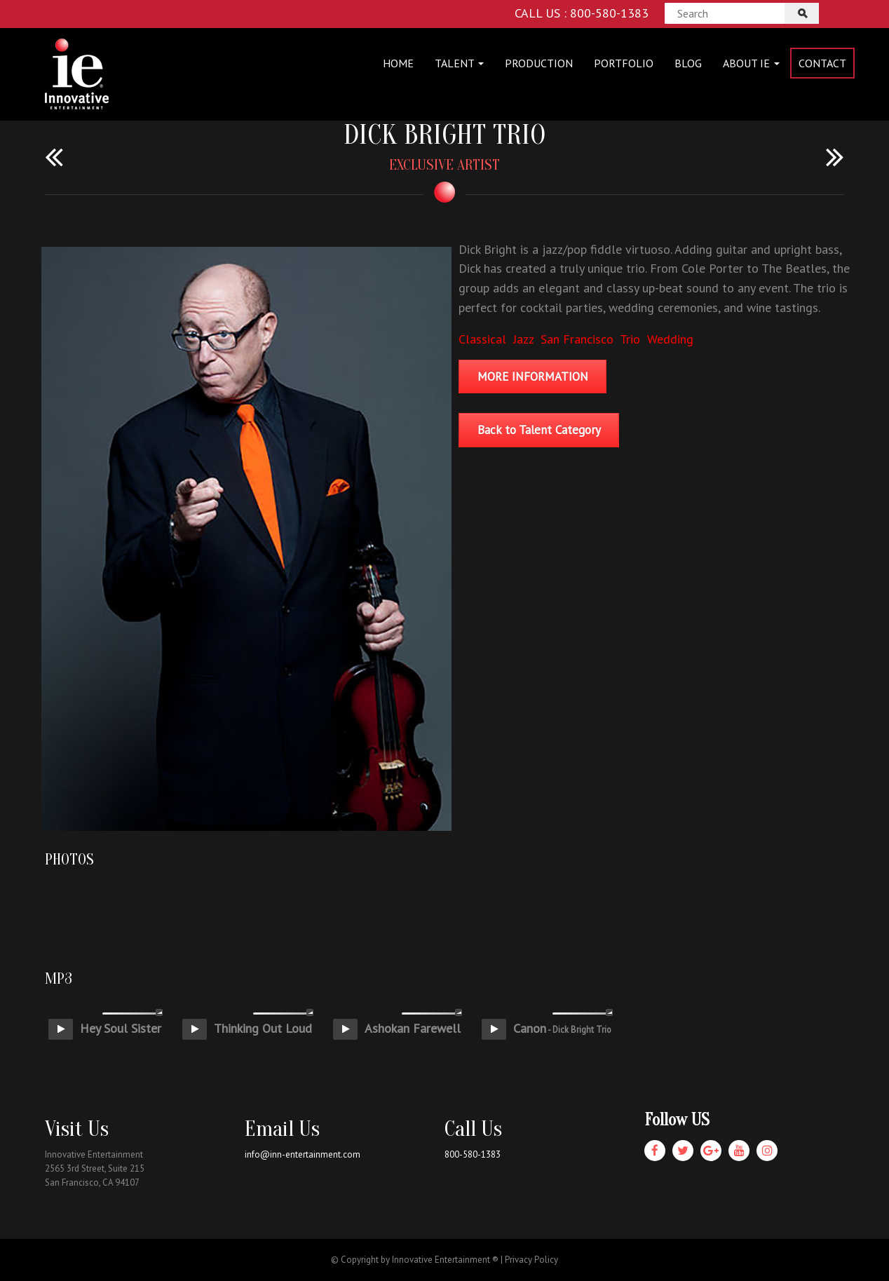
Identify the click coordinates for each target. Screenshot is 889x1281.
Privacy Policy (531, 1260)
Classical (482, 339)
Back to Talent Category (539, 430)
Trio (630, 339)
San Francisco (577, 339)
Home (398, 63)
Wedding (670, 339)
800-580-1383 (472, 1154)
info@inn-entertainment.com (302, 1154)
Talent (459, 63)
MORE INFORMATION (532, 376)
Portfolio (623, 63)
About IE (751, 63)
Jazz (523, 339)
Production (539, 63)
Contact (822, 63)
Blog (688, 63)
